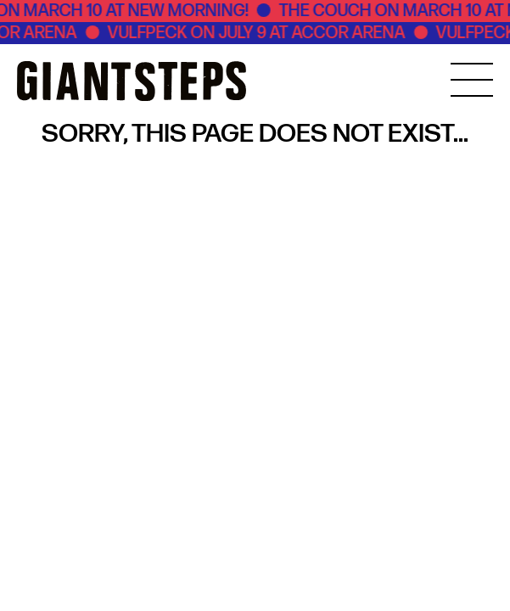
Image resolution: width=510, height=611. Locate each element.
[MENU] (472, 80)
